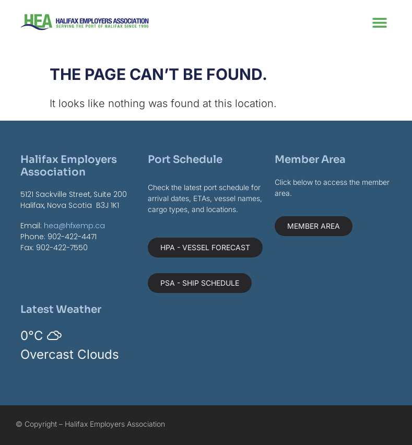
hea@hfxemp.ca (74, 225)
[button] (380, 22)
